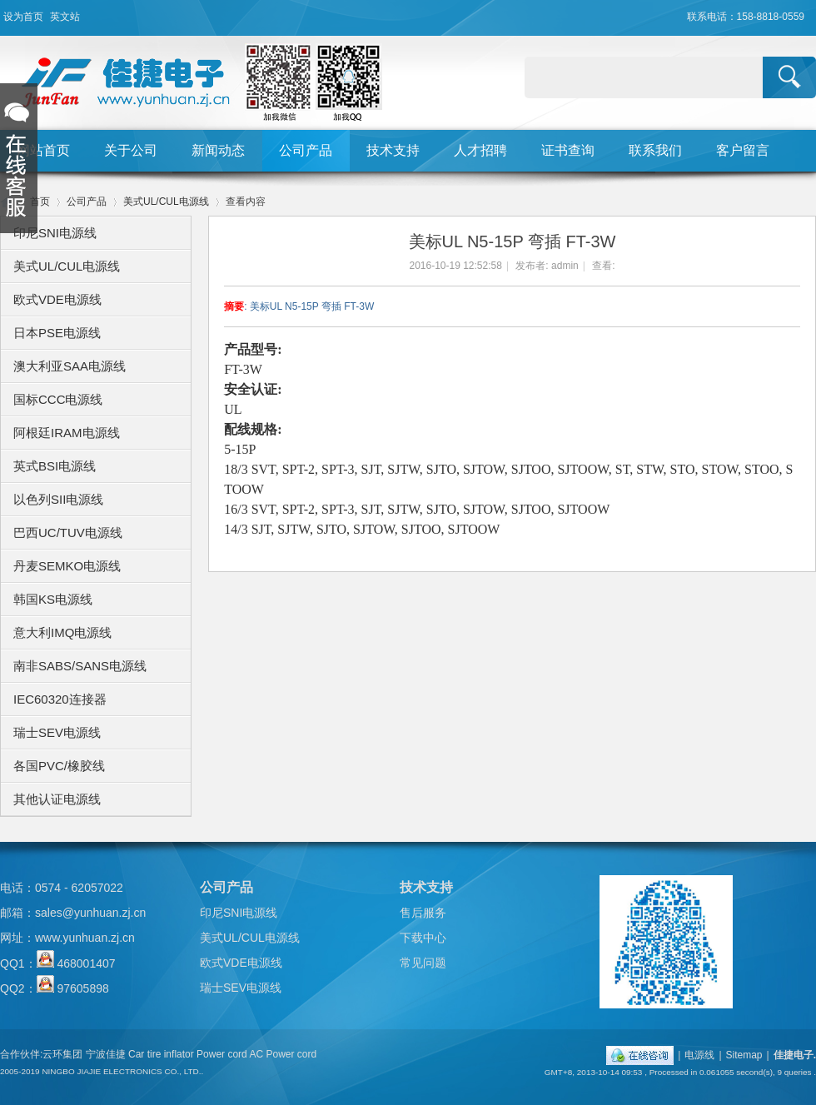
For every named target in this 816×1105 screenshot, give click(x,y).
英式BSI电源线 (54, 466)
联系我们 (655, 150)
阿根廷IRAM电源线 (66, 433)
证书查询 (568, 150)
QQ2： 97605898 (54, 988)
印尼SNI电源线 (55, 233)
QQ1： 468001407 (58, 963)
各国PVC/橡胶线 (59, 766)
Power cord (222, 1054)
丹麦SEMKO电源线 (67, 566)
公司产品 (305, 150)
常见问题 (423, 962)
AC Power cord (282, 1054)
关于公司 (130, 150)
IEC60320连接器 (60, 699)
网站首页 (43, 150)
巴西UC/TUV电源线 (67, 532)
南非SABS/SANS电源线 (80, 666)
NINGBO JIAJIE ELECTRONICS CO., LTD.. (122, 1071)
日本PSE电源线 (57, 333)
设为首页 (23, 16)
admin (565, 265)
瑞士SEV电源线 (57, 732)
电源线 (699, 1055)
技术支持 (393, 150)
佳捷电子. (795, 1055)
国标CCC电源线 (58, 399)
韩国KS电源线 (52, 599)
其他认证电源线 (57, 799)
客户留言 (742, 150)
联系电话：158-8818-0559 (745, 16)
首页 (40, 201)
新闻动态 (218, 150)
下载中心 (423, 937)
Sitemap (744, 1055)
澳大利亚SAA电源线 (69, 366)
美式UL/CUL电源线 (166, 201)
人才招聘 (480, 150)
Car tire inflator (161, 1054)
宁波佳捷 (106, 1054)
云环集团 (62, 1054)
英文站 (65, 16)
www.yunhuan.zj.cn (85, 937)
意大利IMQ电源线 (62, 632)
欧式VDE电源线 (57, 299)
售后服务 (423, 912)
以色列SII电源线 (58, 499)
